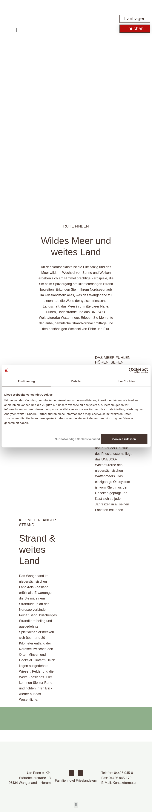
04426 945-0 (123, 773)
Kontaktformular (124, 783)
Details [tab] (76, 381)
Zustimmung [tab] (26, 381)
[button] (76, 805)
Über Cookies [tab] (125, 381)
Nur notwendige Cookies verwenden (77, 439)
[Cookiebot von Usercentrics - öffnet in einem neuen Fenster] (131, 370)
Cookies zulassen (124, 439)
